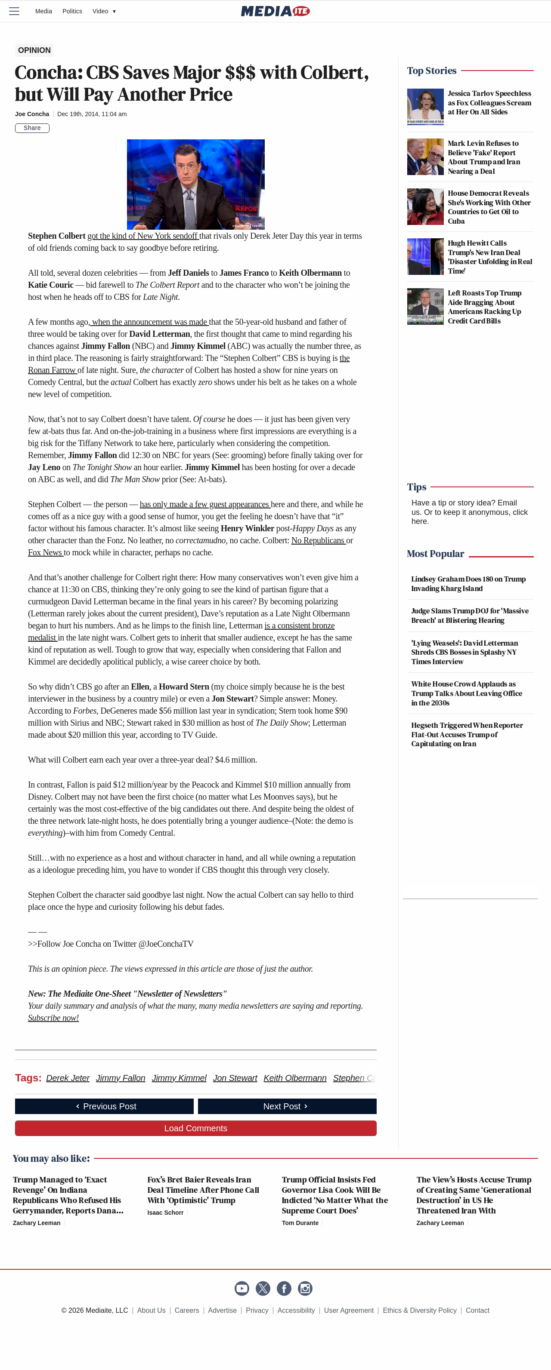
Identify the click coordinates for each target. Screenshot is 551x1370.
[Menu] (19, 11)
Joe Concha (32, 114)
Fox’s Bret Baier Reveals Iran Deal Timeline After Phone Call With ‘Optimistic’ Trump (204, 1189)
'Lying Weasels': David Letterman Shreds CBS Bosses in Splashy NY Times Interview (465, 652)
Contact (477, 1310)
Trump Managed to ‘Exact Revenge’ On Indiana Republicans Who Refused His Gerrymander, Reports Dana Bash (67, 1200)
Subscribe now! (53, 1017)
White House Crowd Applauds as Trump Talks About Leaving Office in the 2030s (467, 693)
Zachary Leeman (37, 1222)
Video (104, 11)
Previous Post (105, 1106)
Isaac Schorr (166, 1212)
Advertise (222, 1310)
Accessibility (296, 1310)
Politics (72, 11)
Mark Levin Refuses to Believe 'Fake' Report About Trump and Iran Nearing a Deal (484, 157)
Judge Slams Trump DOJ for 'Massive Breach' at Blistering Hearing (470, 615)
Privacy (257, 1310)
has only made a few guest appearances (205, 504)
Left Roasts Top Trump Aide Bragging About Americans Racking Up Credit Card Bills (485, 306)
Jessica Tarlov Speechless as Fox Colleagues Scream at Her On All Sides (490, 102)
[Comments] (55, 128)
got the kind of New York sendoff (143, 235)
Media (43, 11)
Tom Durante (300, 1222)
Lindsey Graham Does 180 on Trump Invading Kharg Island (469, 583)
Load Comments (196, 1128)
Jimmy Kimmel (179, 1078)
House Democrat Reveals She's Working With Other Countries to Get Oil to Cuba (489, 207)
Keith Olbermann (295, 1078)
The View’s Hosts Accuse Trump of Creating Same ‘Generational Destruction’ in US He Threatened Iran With (474, 1194)
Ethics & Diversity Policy (420, 1310)
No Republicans (318, 540)
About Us (151, 1310)
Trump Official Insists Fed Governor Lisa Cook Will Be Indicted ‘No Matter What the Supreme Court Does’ (335, 1194)
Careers (187, 1310)
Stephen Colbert (363, 1078)
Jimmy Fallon (120, 1078)
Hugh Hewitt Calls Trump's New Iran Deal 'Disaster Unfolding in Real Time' (490, 256)
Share (32, 127)
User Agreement (349, 1310)
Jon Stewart (235, 1078)
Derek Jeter (68, 1078)
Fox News (46, 552)
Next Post (286, 1106)
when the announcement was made (149, 321)
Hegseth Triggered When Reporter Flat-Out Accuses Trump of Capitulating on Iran (467, 734)
